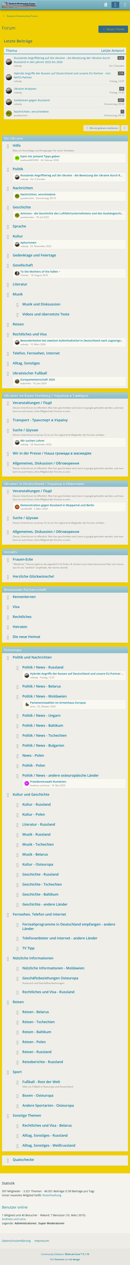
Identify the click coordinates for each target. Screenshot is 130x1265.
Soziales (10, 551)
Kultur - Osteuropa (37, 864)
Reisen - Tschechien (38, 1021)
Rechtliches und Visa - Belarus (47, 1125)
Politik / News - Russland (42, 667)
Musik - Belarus (35, 854)
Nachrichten (23, 188)
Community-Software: (65, 1254)
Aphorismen (28, 242)
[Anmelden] (115, 5)
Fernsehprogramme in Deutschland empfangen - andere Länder (68, 926)
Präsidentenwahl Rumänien (48, 781)
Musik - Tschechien (38, 844)
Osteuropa (12, 649)
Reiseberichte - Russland (42, 1061)
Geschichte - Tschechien (42, 884)
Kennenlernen (24, 596)
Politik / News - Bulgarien (43, 745)
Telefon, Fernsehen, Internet (36, 353)
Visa (16, 606)
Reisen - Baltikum (36, 1031)
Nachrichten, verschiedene (37, 194)
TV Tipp (28, 948)
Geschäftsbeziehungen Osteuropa (50, 978)
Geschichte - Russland (40, 874)
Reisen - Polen (34, 1041)
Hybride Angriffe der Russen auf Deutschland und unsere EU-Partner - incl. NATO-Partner (77, 673)
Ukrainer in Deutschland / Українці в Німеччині (44, 483)
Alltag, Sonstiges (26, 363)
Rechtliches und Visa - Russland (48, 992)
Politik (18, 169)
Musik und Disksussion (41, 304)
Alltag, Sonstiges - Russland (45, 1135)
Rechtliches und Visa (30, 334)
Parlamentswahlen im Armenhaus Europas (58, 702)
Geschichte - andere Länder (45, 904)
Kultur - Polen (33, 814)
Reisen (18, 324)
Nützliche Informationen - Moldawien (53, 968)
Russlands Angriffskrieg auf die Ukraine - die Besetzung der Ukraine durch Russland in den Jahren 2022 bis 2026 (72, 175)
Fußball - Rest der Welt (41, 1081)
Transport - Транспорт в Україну (40, 420)
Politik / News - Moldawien (44, 696)
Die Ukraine (13, 138)
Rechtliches (22, 616)
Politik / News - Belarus (41, 686)
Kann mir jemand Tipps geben (40, 156)
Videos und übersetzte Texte (45, 314)
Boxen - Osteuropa (37, 1095)
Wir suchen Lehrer (32, 440)
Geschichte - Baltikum (40, 894)
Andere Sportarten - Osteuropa (48, 1105)
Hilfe (17, 145)
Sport (17, 1071)
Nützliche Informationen (33, 958)
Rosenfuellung (52, 1195)
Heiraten (20, 626)
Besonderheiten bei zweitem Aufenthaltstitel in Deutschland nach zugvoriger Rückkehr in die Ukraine (72, 340)
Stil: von (65, 1259)
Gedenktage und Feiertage (34, 255)
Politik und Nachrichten (32, 657)
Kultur (18, 236)
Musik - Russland (36, 834)
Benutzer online (15, 1207)
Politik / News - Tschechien (44, 735)
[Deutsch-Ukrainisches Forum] (19, 5)
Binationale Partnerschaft (25, 589)
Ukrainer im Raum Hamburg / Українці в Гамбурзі (46, 395)
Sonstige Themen (27, 1115)
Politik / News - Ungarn (41, 715)
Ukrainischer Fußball (30, 373)
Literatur (20, 284)
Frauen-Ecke (23, 559)
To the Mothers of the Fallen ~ (40, 271)
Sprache (19, 226)
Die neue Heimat (26, 636)
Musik (18, 294)
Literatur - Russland (38, 824)
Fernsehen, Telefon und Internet (39, 914)
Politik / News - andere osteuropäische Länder (60, 775)
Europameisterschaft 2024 (37, 379)
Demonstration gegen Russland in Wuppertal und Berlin (57, 505)
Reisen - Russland (36, 1051)
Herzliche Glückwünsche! (33, 576)
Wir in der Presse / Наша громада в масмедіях (52, 453)
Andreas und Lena (14, 1219)
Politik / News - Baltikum (42, 725)
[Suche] (106, 5)
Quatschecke (23, 1159)
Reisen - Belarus (35, 1012)
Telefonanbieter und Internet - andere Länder (59, 938)
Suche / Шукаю (25, 430)
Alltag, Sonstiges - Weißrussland (48, 1145)
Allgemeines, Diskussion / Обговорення (46, 463)
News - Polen (33, 755)
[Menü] (125, 5)
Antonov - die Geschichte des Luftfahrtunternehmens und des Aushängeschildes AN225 (72, 213)
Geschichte (22, 207)
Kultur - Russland (36, 804)
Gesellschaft (23, 265)
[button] (124, 128)
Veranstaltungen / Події (32, 402)
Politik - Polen (33, 765)
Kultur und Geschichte (31, 794)
